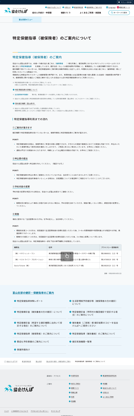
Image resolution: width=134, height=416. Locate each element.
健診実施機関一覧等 (82, 341)
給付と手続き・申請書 (42, 12)
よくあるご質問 (108, 397)
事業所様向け (23, 349)
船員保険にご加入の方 (94, 7)
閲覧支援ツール (124, 7)
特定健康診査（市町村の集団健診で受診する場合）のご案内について (95, 313)
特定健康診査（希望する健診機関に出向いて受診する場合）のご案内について (39, 324)
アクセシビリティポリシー (40, 411)
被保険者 (59, 63)
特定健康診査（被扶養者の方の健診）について (39, 311)
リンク (6, 411)
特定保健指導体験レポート (30, 300)
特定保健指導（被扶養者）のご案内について (93, 333)
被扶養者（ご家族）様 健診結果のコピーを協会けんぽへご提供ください (95, 324)
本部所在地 (75, 376)
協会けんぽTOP (12, 361)
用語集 (73, 401)
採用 (72, 397)
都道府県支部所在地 (109, 376)
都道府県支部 (78, 7)
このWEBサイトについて (19, 411)
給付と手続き (75, 384)
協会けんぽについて (54, 7)
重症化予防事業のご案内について (33, 341)
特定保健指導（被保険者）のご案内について (38, 333)
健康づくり (66, 12)
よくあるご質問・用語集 (90, 12)
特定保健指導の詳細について (26, 89)
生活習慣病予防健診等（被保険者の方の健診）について (95, 302)
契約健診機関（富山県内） (25, 103)
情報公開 (74, 392)
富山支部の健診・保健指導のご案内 (33, 292)
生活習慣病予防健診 (21, 94)
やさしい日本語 (126, 2)
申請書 (105, 384)
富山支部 (39, 361)
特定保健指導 (26, 66)
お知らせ (67, 7)
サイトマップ (55, 411)
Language (112, 7)
